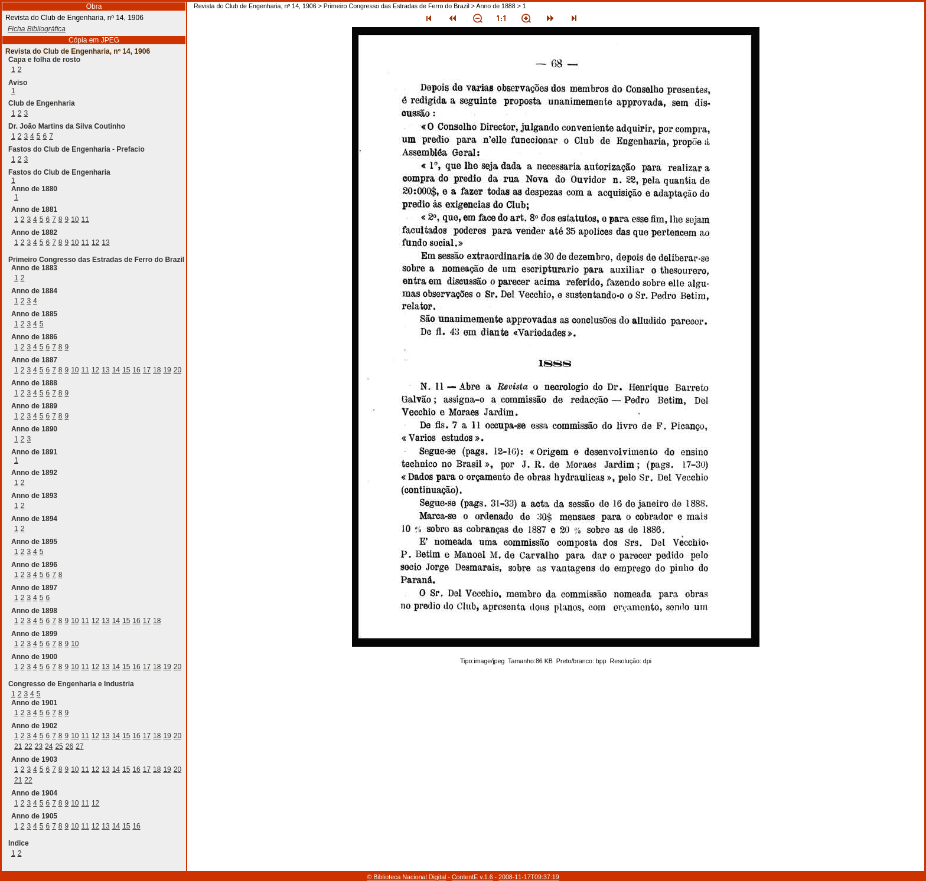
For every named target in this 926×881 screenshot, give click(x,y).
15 (126, 370)
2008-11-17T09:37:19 (528, 876)
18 (157, 370)
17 (147, 370)
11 (85, 219)
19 (167, 370)
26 (69, 746)
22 (28, 746)
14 (116, 370)
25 (59, 746)
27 (79, 746)
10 (75, 219)
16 (136, 370)
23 (39, 746)
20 (177, 370)
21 (18, 746)
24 (49, 746)
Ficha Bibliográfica (37, 29)
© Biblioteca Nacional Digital (406, 876)
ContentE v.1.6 (472, 876)
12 (95, 242)
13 (105, 242)
